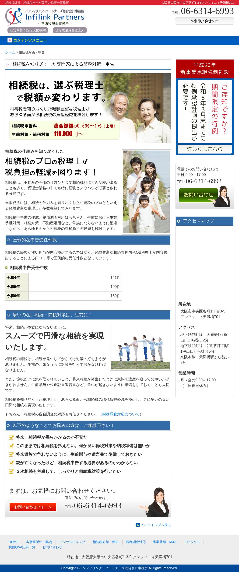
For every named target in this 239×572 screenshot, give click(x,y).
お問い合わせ (204, 21)
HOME (14, 542)
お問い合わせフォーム (33, 507)
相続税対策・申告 (106, 542)
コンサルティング (72, 542)
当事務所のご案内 (39, 542)
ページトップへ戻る (156, 525)
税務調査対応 (136, 542)
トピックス (192, 542)
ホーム (10, 52)
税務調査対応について (121, 414)
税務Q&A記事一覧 (22, 547)
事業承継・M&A (164, 542)
